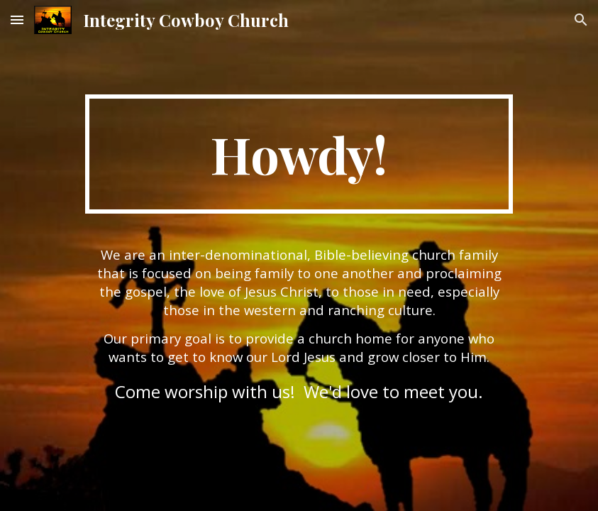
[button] (17, 19)
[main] (299, 154)
